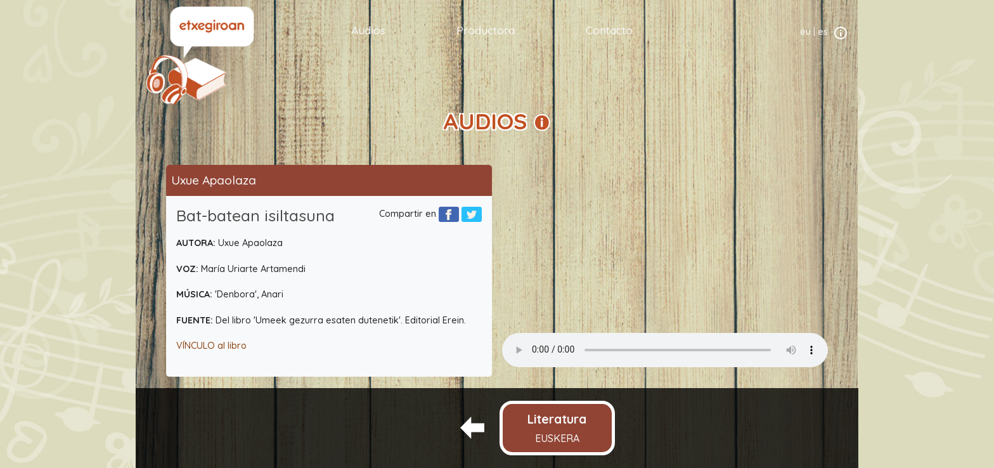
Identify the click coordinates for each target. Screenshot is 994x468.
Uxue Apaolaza (213, 180)
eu (805, 31)
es (823, 31)
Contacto (609, 30)
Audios (368, 30)
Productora (485, 30)
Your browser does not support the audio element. (665, 350)
